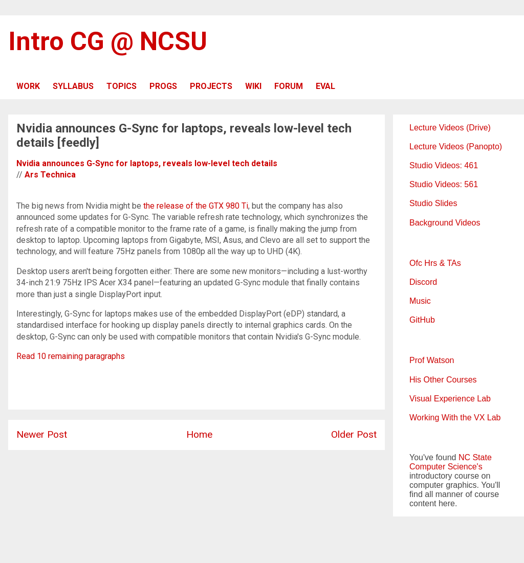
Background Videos (444, 222)
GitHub (422, 320)
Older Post (354, 434)
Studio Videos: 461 (443, 165)
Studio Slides (433, 203)
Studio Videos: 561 (443, 184)
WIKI (253, 86)
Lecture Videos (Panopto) (455, 146)
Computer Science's (446, 466)
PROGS (163, 86)
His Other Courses (443, 379)
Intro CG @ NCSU (107, 41)
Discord (423, 282)
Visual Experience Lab (450, 398)
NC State (475, 457)
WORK (28, 86)
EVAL (325, 86)
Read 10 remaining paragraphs (70, 356)
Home (199, 434)
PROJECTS (211, 86)
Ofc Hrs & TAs (435, 263)
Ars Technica (50, 174)
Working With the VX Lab (454, 417)
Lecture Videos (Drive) (450, 127)
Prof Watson (431, 360)
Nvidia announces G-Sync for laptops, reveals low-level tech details (146, 163)
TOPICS (121, 86)
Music (420, 301)
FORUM (288, 86)
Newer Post (41, 434)
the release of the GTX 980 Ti (195, 206)
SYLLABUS (73, 86)
